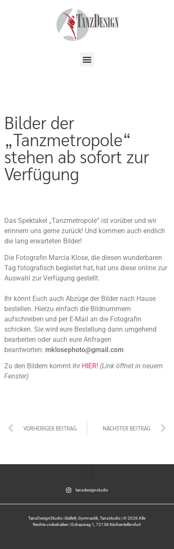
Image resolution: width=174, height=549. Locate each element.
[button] (87, 59)
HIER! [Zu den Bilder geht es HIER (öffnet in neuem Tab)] (90, 366)
